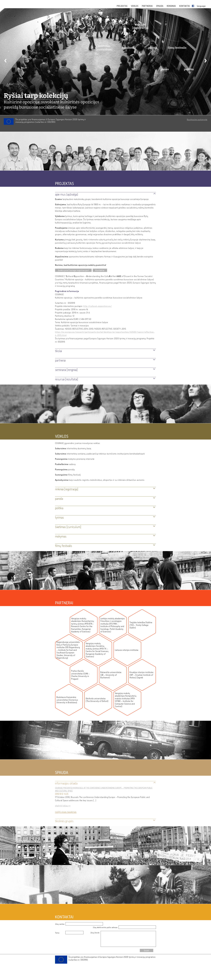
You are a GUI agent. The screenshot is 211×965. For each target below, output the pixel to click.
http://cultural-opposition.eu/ (97, 306)
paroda (152, 47)
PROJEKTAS (122, 6)
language (201, 6)
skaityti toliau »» (63, 805)
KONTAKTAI (184, 6)
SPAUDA (160, 6)
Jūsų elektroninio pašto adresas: (105, 927)
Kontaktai (99, 270)
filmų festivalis (177, 47)
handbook (128, 47)
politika (189, 69)
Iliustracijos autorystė (197, 119)
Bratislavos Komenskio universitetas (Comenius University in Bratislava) (67, 700)
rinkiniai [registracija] (140, 26)
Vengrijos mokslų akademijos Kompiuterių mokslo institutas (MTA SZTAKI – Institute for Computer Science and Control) (125, 700)
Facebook (193, 6)
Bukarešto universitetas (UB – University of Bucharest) (111, 675)
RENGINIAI (171, 6)
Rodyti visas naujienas (66, 811)
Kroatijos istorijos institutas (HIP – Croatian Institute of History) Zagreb (141, 675)
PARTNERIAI (147, 6)
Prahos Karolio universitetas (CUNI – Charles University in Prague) (80, 675)
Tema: (57, 933)
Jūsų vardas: (60, 924)
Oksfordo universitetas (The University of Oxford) (97, 700)
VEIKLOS (135, 6)
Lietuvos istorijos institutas (126, 650)
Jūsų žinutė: (95, 932)
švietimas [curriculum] (104, 47)
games (164, 69)
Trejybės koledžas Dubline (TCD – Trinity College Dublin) (141, 625)
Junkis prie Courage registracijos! (73, 270)
